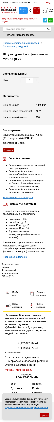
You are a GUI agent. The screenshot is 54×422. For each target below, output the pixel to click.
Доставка (16, 388)
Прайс (36, 388)
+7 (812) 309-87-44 (27, 343)
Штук (5, 80)
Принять (45, 415)
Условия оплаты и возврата (18, 197)
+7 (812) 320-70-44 (27, 347)
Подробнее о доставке (15, 257)
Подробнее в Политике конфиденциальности (26, 407)
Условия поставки (19, 2)
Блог (13, 383)
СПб (4, 2)
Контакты (38, 392)
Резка (14, 392)
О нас (34, 2)
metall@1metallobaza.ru (9, 12)
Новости (37, 383)
